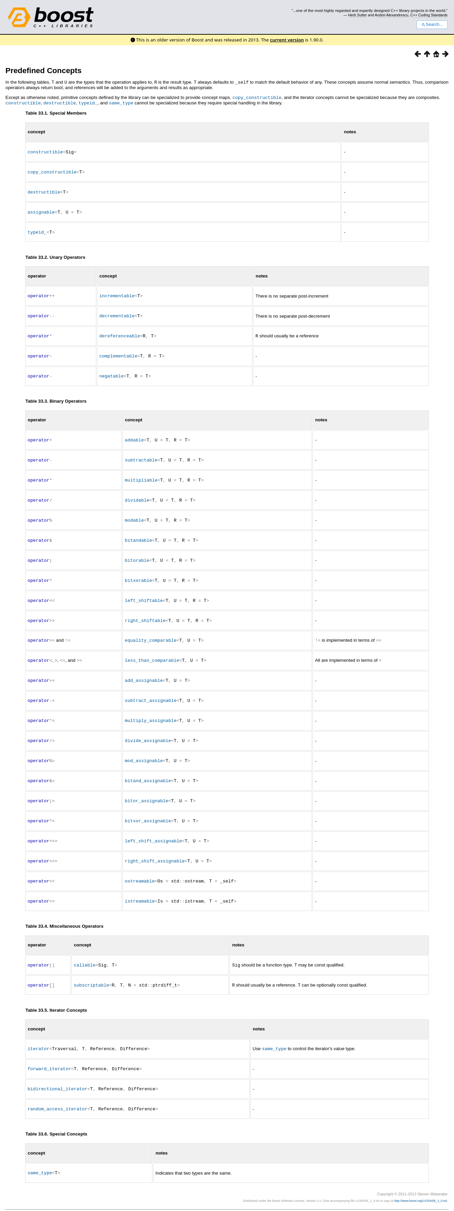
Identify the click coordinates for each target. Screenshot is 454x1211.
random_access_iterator (57, 1094)
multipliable (141, 475)
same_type (121, 102)
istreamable (140, 889)
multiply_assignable (150, 711)
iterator (38, 1035)
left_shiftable (144, 593)
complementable (118, 352)
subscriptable (91, 972)
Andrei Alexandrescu (391, 15)
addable (134, 435)
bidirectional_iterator (57, 1075)
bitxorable (138, 573)
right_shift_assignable (155, 849)
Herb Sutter (357, 15)
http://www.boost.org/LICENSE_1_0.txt (420, 1186)
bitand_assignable (148, 770)
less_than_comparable (152, 652)
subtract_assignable (150, 691)
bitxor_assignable (148, 810)
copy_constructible (257, 97)
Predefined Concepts (43, 70)
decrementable (117, 312)
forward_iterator (49, 1055)
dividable (137, 494)
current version (287, 40)
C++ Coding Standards (429, 15)
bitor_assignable (146, 790)
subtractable (141, 455)
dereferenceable (119, 332)
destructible (59, 102)
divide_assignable (148, 731)
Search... (432, 24)
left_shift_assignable (153, 829)
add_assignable (144, 672)
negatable (111, 372)
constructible (23, 102)
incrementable (117, 293)
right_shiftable (145, 613)
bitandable (138, 534)
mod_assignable (144, 750)
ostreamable (140, 869)
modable (134, 514)
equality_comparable (150, 632)
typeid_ (88, 102)
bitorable (137, 554)
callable (85, 952)
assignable (41, 210)
